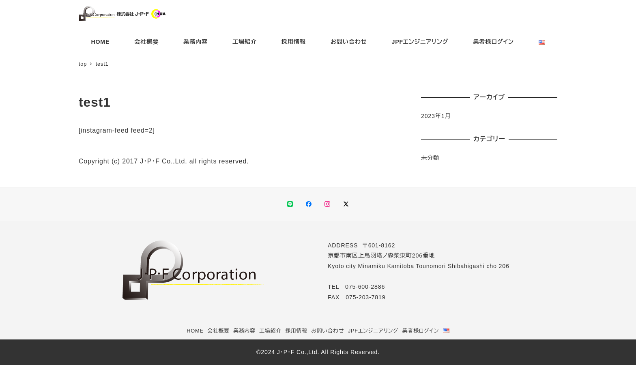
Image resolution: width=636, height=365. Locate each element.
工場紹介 (270, 331)
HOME (195, 331)
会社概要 (218, 331)
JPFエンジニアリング (373, 331)
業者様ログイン (420, 331)
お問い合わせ (327, 331)
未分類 (430, 158)
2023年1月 (436, 116)
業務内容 (244, 331)
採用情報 (296, 331)
